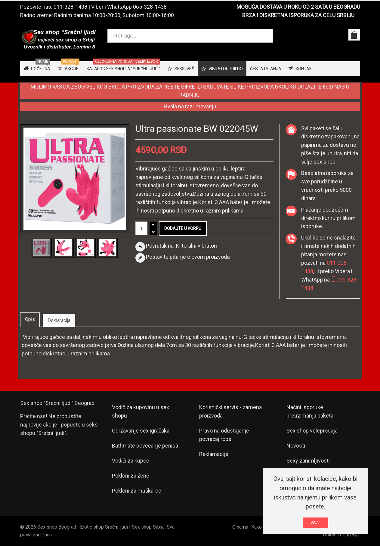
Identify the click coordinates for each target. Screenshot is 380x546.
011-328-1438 (70, 7)
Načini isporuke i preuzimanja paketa (309, 411)
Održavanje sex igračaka (140, 430)
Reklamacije (213, 454)
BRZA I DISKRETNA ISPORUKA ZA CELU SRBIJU (298, 15)
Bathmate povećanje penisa (145, 445)
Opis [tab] (30, 319)
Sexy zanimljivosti (308, 460)
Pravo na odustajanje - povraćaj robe (225, 434)
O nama (240, 527)
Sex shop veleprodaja (312, 430)
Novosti (295, 445)
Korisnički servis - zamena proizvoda (230, 411)
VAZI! (315, 523)
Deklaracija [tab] (59, 320)
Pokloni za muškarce (136, 490)
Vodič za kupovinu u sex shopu (140, 411)
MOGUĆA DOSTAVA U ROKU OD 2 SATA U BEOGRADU (298, 7)
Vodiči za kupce (130, 460)
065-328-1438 (150, 7)
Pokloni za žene (130, 475)
